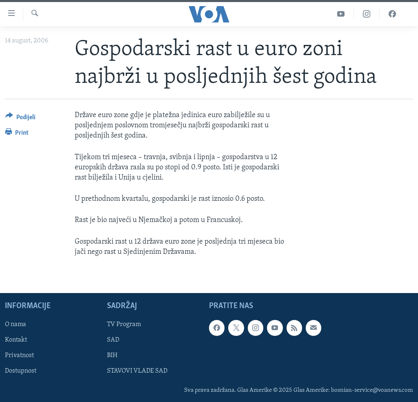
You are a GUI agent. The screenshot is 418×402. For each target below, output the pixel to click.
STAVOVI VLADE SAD (137, 371)
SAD (113, 340)
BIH (112, 355)
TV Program (124, 324)
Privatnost (19, 355)
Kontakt (16, 340)
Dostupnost (20, 371)
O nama (15, 324)
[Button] (20, 118)
